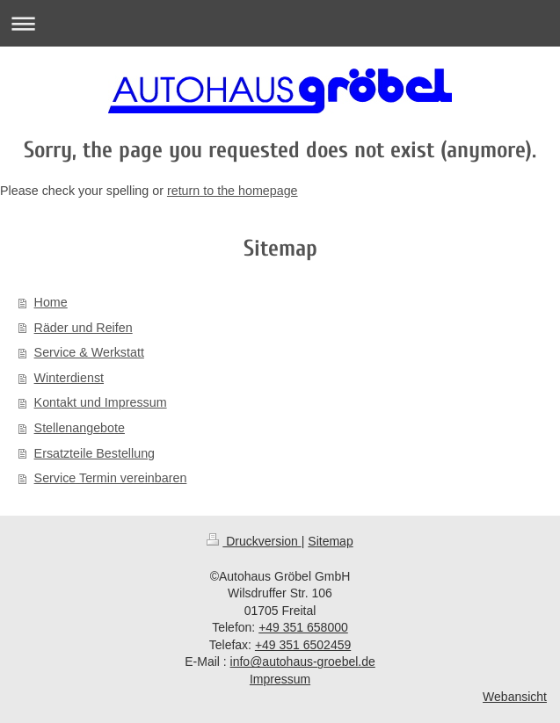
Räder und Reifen (83, 328)
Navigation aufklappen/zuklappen (280, 23)
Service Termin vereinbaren (110, 478)
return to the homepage (232, 191)
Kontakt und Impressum (100, 402)
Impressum (280, 679)
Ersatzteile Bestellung (94, 453)
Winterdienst (69, 378)
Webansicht (515, 697)
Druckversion (254, 541)
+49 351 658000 (303, 627)
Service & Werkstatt (89, 352)
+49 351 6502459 (303, 645)
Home (51, 302)
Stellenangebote (79, 428)
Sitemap (330, 541)
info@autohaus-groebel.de (302, 661)
